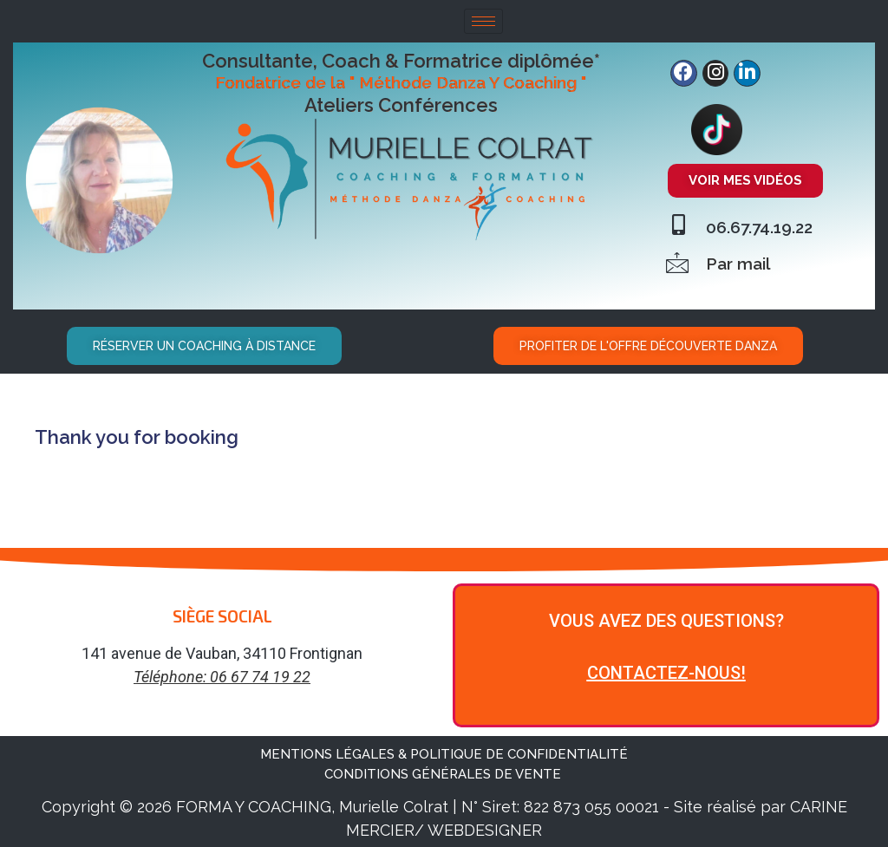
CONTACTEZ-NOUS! (666, 669)
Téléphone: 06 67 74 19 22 (222, 673)
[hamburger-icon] (483, 21)
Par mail (738, 260)
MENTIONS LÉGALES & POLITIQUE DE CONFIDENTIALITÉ (444, 751)
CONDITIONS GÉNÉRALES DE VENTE (444, 771)
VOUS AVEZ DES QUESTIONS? (666, 617)
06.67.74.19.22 (759, 223)
